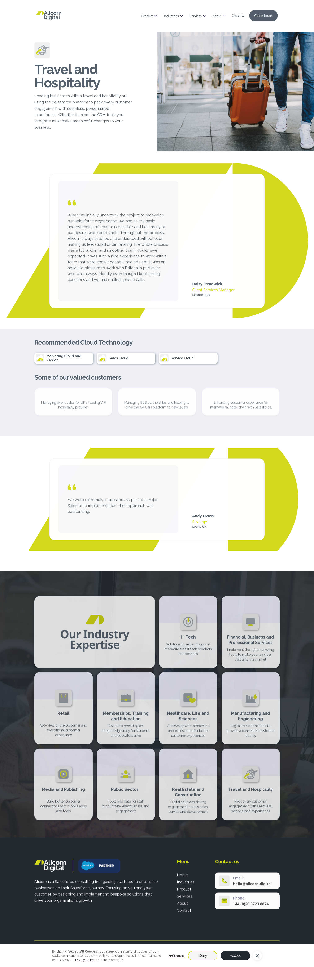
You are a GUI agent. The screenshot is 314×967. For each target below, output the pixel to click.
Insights (238, 15)
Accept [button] (235, 956)
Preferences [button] (177, 955)
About (182, 906)
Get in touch (263, 16)
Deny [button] (203, 956)
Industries (186, 884)
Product (184, 891)
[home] (48, 16)
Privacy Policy (84, 960)
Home (182, 877)
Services (184, 899)
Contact (184, 913)
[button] (257, 955)
